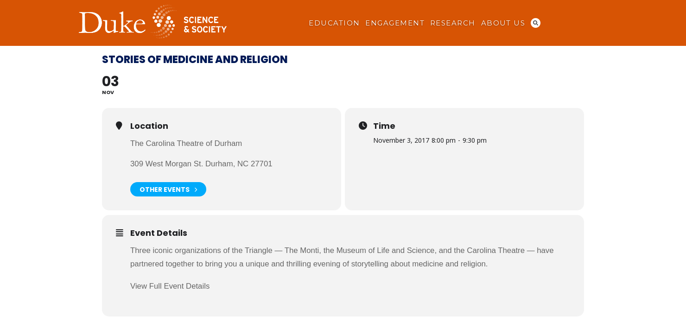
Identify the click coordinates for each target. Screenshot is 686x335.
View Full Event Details (170, 286)
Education (334, 23)
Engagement (395, 23)
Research (453, 23)
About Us (503, 23)
